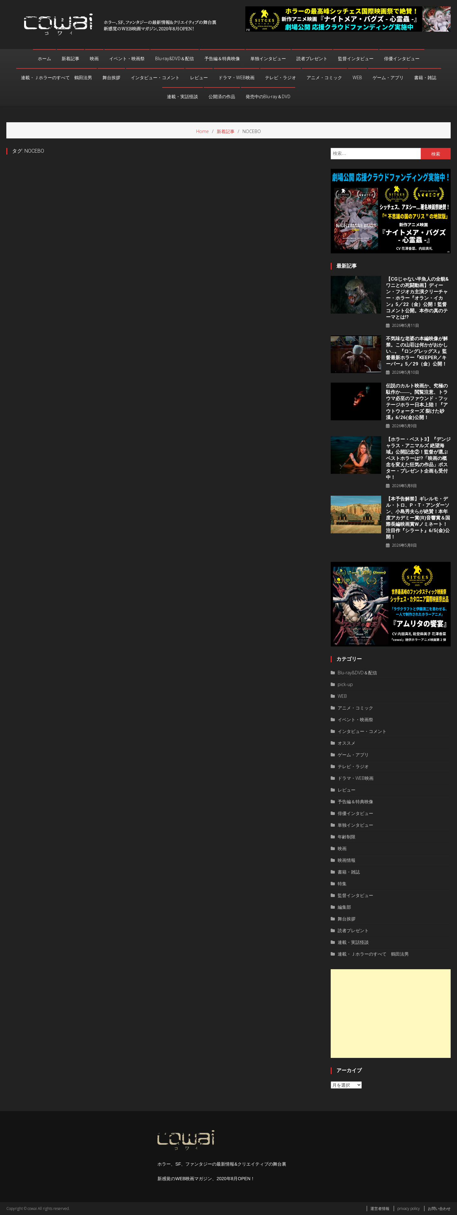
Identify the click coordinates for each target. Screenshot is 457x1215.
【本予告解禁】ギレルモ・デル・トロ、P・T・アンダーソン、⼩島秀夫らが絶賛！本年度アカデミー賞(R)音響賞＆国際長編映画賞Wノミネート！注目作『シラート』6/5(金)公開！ (418, 518)
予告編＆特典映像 (222, 58)
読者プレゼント (312, 58)
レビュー (199, 77)
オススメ (346, 743)
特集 (342, 884)
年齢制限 (346, 837)
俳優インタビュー (402, 58)
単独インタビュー (268, 58)
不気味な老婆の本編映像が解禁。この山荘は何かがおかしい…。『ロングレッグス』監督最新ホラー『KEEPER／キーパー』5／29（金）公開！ (417, 351)
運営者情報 (379, 1208)
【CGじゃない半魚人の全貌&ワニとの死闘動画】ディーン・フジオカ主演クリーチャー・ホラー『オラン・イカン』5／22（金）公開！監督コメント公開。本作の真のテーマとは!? (417, 298)
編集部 (344, 907)
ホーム (44, 58)
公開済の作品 (222, 96)
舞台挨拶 (111, 77)
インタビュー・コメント (155, 77)
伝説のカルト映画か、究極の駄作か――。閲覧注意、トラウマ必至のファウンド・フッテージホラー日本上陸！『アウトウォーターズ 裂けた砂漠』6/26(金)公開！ (417, 401)
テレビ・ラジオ (280, 77)
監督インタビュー (356, 58)
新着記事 (70, 58)
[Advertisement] (391, 1013)
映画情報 (346, 860)
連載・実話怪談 (182, 96)
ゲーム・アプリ (388, 77)
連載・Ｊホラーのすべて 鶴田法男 (56, 77)
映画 (94, 58)
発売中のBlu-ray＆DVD (268, 96)
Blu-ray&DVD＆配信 (174, 58)
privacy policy (408, 1208)
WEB (357, 77)
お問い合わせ (439, 1208)
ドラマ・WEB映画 (236, 77)
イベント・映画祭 (127, 58)
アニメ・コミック (324, 77)
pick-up (345, 684)
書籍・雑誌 (425, 77)
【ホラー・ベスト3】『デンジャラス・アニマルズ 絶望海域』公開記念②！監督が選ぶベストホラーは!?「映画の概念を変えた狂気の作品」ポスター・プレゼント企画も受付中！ (418, 458)
